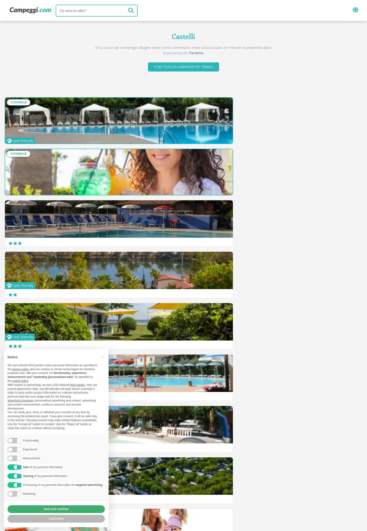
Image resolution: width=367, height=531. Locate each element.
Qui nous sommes (126, 492)
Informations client (201, 500)
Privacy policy (161, 500)
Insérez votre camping (173, 492)
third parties (77, 385)
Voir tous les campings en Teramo (183, 67)
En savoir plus (221, 291)
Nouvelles (160, 473)
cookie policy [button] (20, 381)
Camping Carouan (269, 263)
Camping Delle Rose (148, 263)
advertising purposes (20, 400)
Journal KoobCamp (196, 473)
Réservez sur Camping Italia (231, 492)
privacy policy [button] (20, 369)
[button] (102, 357)
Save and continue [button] (56, 509)
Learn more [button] (56, 518)
